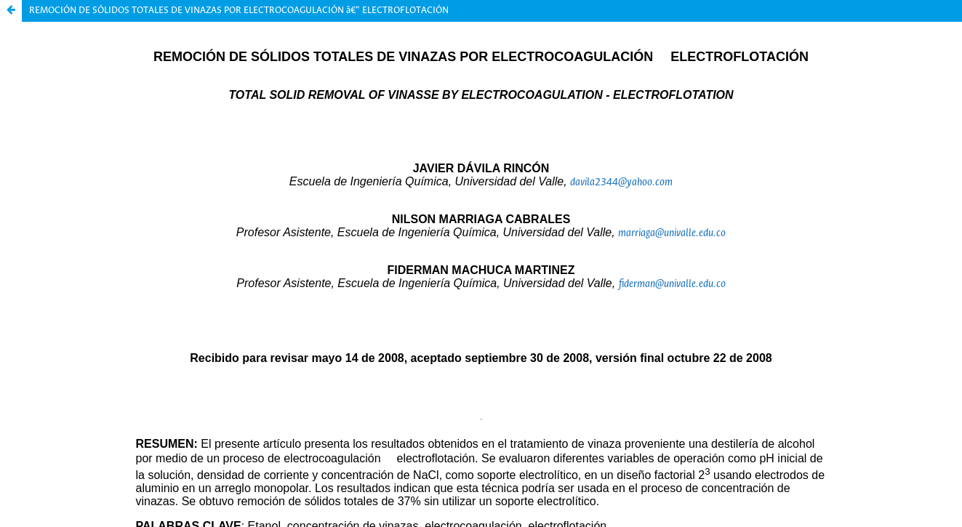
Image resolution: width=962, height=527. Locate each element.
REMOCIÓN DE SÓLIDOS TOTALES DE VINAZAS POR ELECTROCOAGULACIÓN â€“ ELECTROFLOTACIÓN (239, 10)
